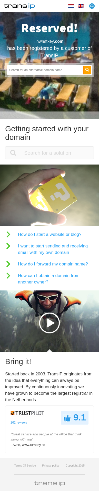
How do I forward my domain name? (53, 264)
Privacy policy (50, 465)
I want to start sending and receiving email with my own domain (53, 249)
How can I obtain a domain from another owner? (49, 279)
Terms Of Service (25, 465)
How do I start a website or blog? (50, 234)
